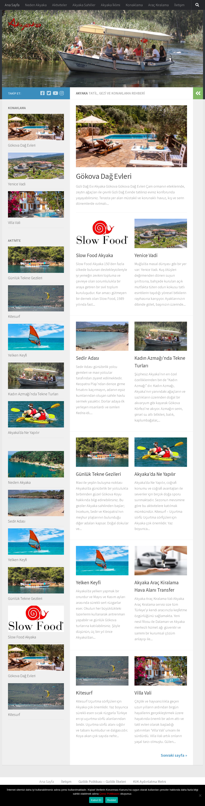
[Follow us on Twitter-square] (48, 93)
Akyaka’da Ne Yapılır (155, 474)
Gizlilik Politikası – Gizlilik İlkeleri (102, 781)
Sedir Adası (87, 358)
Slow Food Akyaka (94, 255)
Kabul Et (96, 800)
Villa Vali (143, 693)
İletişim (179, 5)
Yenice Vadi (146, 255)
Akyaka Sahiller (84, 5)
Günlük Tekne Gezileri (98, 474)
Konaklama (134, 5)
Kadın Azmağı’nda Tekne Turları (33, 394)
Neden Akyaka (36, 5)
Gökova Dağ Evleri (103, 176)
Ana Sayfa (12, 5)
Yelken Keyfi (88, 582)
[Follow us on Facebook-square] (42, 93)
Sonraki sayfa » (174, 755)
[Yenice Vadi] (61, 93)
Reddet (111, 800)
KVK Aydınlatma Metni (149, 781)
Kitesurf (84, 693)
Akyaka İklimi (110, 5)
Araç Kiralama (158, 5)
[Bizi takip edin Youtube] (55, 93)
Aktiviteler (59, 5)
